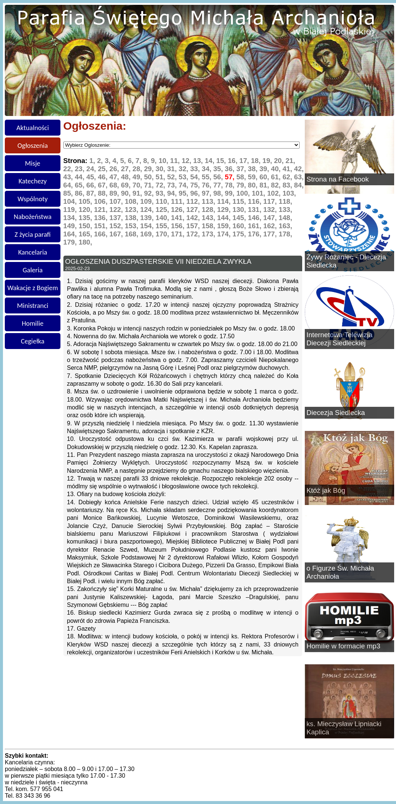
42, (299, 169)
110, (163, 201)
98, (219, 193)
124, (148, 209)
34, (207, 169)
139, (148, 218)
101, (259, 193)
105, (86, 201)
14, (210, 161)
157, (194, 226)
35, (219, 169)
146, (256, 218)
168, (133, 234)
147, (271, 218)
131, (256, 209)
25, (103, 169)
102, (275, 193)
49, (138, 177)
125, (163, 209)
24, (92, 169)
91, (138, 193)
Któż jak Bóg (326, 490)
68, (115, 185)
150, (86, 226)
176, (256, 234)
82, (277, 185)
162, (271, 226)
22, (69, 169)
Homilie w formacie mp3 (343, 646)
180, (85, 242)
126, (179, 209)
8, (147, 161)
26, (115, 169)
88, (103, 193)
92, (149, 193)
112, (194, 201)
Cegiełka (32, 341)
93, (161, 193)
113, (209, 201)
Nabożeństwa (33, 216)
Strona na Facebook (338, 179)
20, (280, 161)
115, (240, 201)
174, (225, 234)
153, (133, 226)
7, (139, 161)
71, (149, 185)
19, (268, 161)
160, (240, 226)
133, (285, 209)
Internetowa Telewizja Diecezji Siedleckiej (340, 339)
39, (265, 169)
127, (194, 209)
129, (225, 209)
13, (199, 161)
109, (148, 201)
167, (117, 234)
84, (299, 185)
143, (209, 218)
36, (230, 169)
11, (176, 161)
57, (230, 177)
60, (265, 177)
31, (173, 169)
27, (126, 169)
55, (207, 177)
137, (117, 218)
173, (209, 234)
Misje (32, 163)
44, (80, 177)
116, (256, 201)
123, (133, 209)
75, (196, 185)
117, (271, 201)
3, (108, 161)
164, (71, 234)
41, (288, 169)
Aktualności (32, 127)
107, (117, 201)
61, (277, 177)
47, (115, 177)
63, (299, 177)
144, (225, 218)
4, (116, 161)
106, (102, 201)
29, (149, 169)
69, (126, 185)
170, (163, 234)
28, (138, 169)
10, (164, 161)
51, (161, 177)
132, (271, 209)
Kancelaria (32, 252)
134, (71, 218)
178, (285, 234)
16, (233, 161)
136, (102, 218)
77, (219, 185)
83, (288, 185)
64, (69, 185)
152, (117, 226)
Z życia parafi (32, 234)
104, (71, 201)
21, (290, 161)
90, (126, 193)
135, (86, 218)
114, (225, 201)
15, (222, 161)
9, (155, 161)
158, (209, 226)
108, (133, 201)
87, (92, 193)
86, (80, 193)
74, (184, 185)
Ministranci (33, 305)
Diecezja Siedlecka (336, 412)
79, (242, 185)
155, (163, 226)
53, (184, 177)
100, (244, 193)
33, (196, 169)
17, (245, 161)
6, (132, 161)
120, (86, 209)
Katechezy (33, 181)
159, (225, 226)
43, (69, 177)
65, (80, 185)
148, (285, 218)
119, (71, 209)
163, (285, 226)
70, (138, 185)
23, (80, 169)
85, (69, 193)
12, (187, 161)
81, (265, 185)
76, (207, 185)
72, (161, 185)
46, (103, 177)
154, (148, 226)
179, (71, 242)
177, (271, 234)
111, (179, 201)
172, (194, 234)
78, (230, 185)
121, (102, 209)
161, (256, 226)
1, (93, 161)
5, (124, 161)
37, (242, 169)
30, (161, 169)
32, (184, 169)
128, (209, 209)
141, (179, 218)
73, (173, 185)
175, (240, 234)
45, (92, 177)
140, (163, 218)
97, (207, 193)
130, (240, 209)
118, (285, 201)
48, (126, 177)
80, (254, 185)
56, (219, 177)
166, (102, 234)
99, (230, 193)
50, (149, 177)
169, (148, 234)
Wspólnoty (32, 199)
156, (179, 226)
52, (173, 177)
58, (242, 177)
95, (184, 193)
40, (277, 169)
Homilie (33, 323)
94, (173, 193)
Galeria (33, 270)
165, (86, 234)
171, (179, 234)
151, (102, 226)
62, (288, 177)
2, (101, 161)
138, (133, 218)
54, (196, 177)
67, (103, 185)
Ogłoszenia (32, 145)
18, (257, 161)
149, (71, 226)
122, (117, 209)
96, (196, 193)
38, (254, 169)
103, (289, 193)
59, (254, 177)
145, (240, 218)
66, (92, 185)
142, (194, 218)
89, (115, 193)
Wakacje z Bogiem (32, 287)
